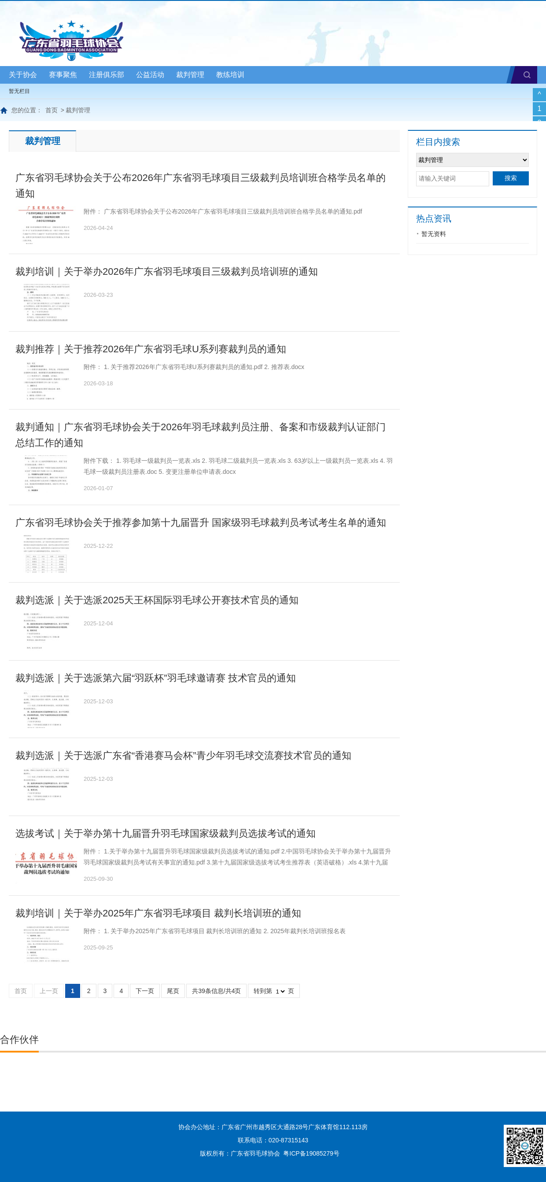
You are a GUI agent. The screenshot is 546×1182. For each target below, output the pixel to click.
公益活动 (150, 74)
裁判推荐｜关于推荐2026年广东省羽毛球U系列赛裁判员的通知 (150, 349)
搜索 (527, 75)
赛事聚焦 (63, 74)
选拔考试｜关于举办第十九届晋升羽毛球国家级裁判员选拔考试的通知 (165, 833)
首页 (51, 110)
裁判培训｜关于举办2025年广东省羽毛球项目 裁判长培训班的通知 (158, 913)
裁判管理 (190, 74)
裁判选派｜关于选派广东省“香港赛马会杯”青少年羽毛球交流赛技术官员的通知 (183, 755)
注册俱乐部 (106, 74)
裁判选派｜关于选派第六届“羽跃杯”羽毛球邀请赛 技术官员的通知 (155, 677)
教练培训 (230, 74)
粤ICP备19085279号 (311, 1153)
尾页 (173, 990)
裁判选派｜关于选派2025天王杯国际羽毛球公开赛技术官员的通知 (157, 600)
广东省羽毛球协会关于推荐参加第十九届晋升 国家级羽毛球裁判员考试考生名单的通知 (200, 522)
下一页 (145, 990)
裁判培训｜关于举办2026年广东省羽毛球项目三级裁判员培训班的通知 (166, 271)
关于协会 (23, 74)
